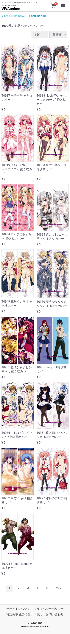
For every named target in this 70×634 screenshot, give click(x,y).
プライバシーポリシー (49, 608)
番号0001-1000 (38, 16)
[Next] (58, 588)
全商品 (4, 16)
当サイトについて (18, 608)
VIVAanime (10, 8)
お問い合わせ (55, 614)
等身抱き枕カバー (19, 16)
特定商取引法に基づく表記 (24, 614)
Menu (63, 4)
